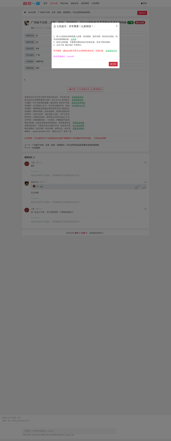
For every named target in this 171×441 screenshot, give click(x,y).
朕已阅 (113, 64)
